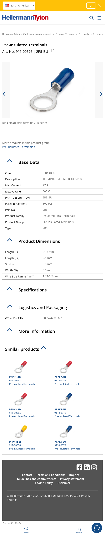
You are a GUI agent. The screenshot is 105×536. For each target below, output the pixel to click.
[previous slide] (4, 94)
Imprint (74, 475)
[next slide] (101, 94)
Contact (27, 475)
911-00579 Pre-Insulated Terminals (75, 437)
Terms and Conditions (50, 475)
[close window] (100, 5)
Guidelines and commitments (36, 479)
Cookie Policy (44, 483)
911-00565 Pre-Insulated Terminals (30, 405)
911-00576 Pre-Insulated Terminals (75, 405)
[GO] (92, 17)
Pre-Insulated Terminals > (19, 147)
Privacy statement (72, 479)
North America (19, 5)
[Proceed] (91, 5)
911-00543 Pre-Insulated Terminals (30, 372)
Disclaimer (63, 483)
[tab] (52, 162)
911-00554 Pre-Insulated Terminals (75, 372)
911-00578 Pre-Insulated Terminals (30, 437)
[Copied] (52, 51)
